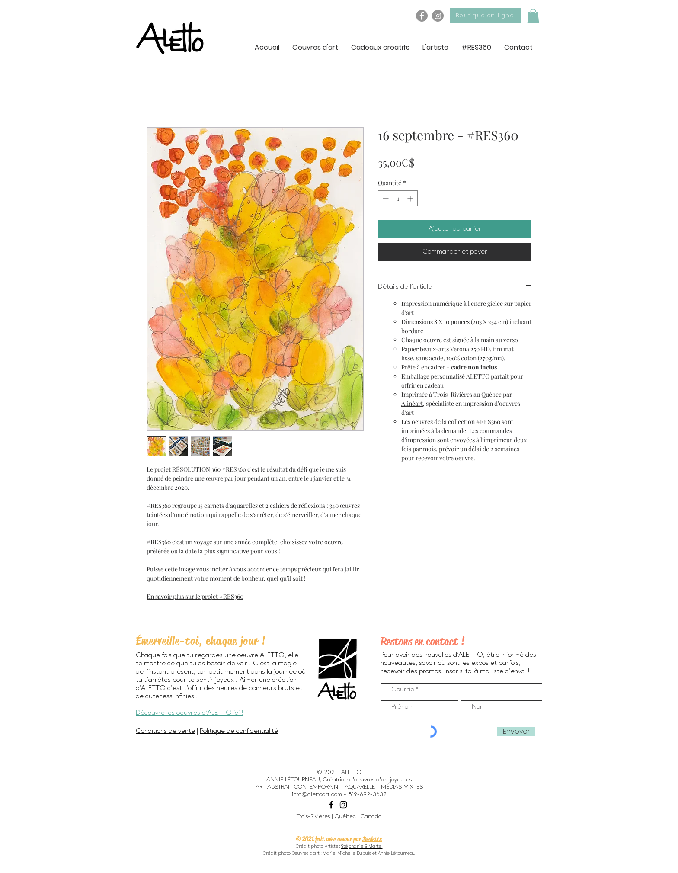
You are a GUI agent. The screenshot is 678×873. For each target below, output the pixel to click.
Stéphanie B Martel (362, 846)
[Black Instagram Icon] (343, 804)
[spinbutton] (398, 198)
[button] (533, 16)
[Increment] (411, 198)
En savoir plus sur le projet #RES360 (195, 596)
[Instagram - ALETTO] (438, 16)
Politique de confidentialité (239, 731)
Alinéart (412, 403)
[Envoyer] (516, 731)
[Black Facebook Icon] (331, 804)
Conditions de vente (165, 731)
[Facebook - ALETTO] (422, 16)
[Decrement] (384, 198)
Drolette (372, 838)
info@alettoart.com (317, 794)
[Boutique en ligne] (485, 15)
